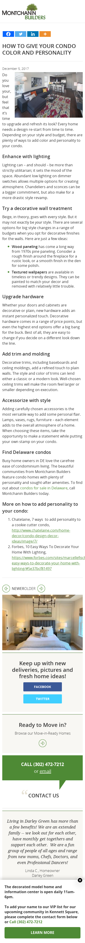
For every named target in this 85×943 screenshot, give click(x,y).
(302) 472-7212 (48, 743)
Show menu (78, 16)
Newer (13, 588)
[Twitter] (20, 34)
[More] (45, 34)
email (45, 750)
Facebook (42, 665)
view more (42, 722)
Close (80, 880)
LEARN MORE (42, 932)
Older (34, 588)
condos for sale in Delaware (44, 487)
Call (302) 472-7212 (25, 921)
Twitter (42, 677)
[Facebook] (8, 34)
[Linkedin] (33, 34)
